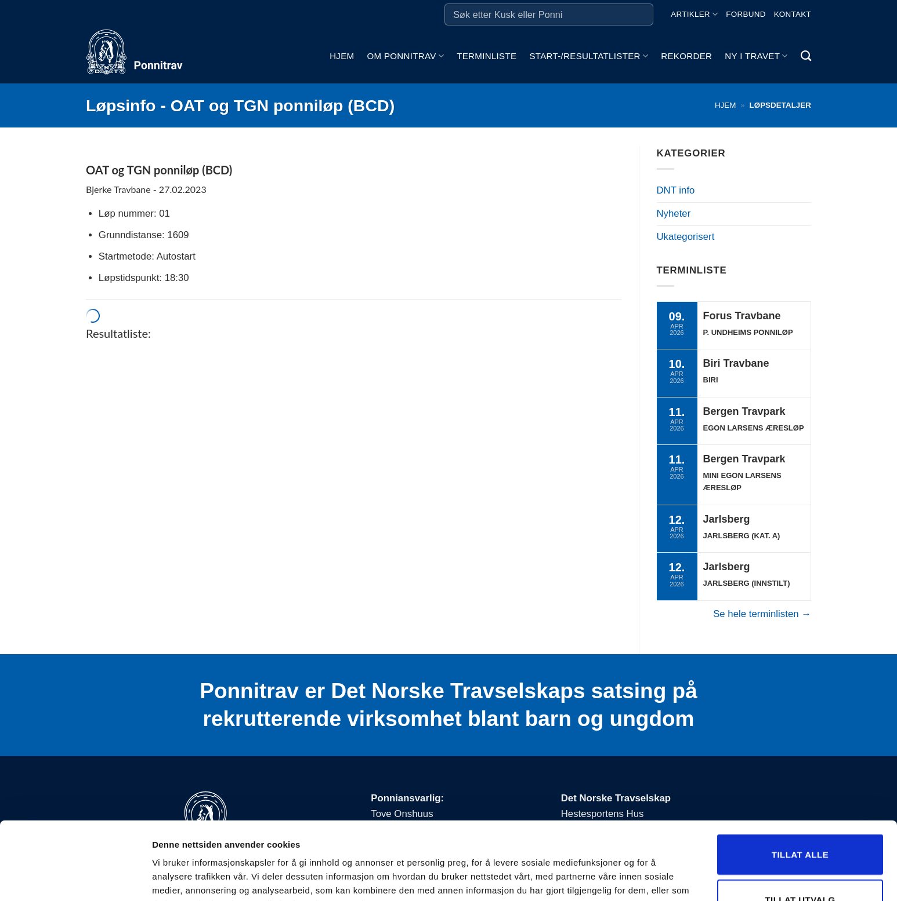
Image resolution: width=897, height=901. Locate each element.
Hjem (342, 56)
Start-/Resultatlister (588, 55)
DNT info (676, 190)
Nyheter (674, 213)
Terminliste (486, 56)
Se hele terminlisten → (762, 613)
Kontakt (792, 14)
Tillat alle (800, 777)
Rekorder (686, 56)
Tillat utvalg (800, 822)
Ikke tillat (800, 866)
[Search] (806, 56)
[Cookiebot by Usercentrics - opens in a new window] (75, 878)
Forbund (745, 14)
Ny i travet (756, 55)
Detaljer (618, 864)
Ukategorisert (686, 236)
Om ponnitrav (405, 55)
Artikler (694, 14)
